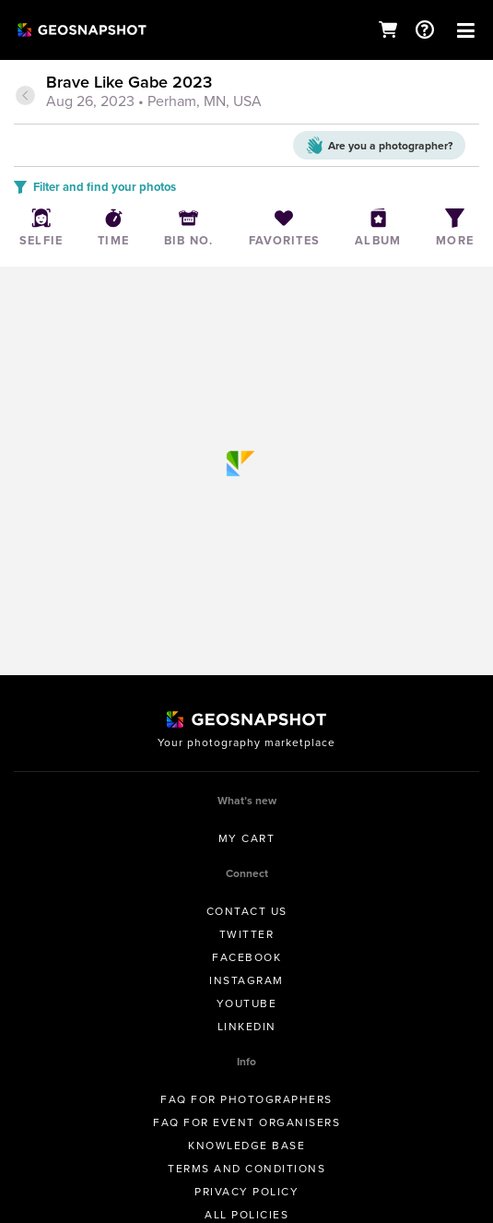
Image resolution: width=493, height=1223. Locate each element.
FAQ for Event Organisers (246, 1122)
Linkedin (246, 1026)
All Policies (246, 1214)
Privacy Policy (246, 1191)
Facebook (246, 957)
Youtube (247, 1003)
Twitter (247, 934)
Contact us (247, 911)
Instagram (246, 980)
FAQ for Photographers (246, 1099)
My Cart (247, 838)
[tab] (246, 93)
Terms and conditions (246, 1168)
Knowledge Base (246, 1145)
